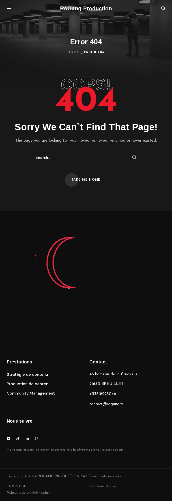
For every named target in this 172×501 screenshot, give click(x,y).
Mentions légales (103, 486)
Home (73, 52)
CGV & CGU (17, 486)
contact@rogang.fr (106, 404)
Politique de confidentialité (28, 493)
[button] (163, 8)
